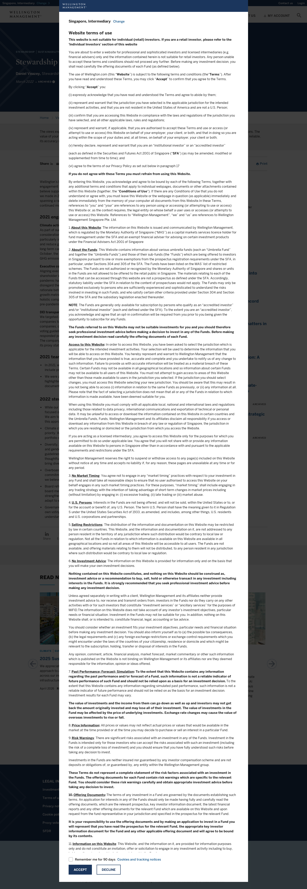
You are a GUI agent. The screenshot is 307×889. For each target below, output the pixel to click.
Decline (109, 870)
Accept (80, 870)
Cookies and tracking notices (139, 859)
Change (119, 21)
